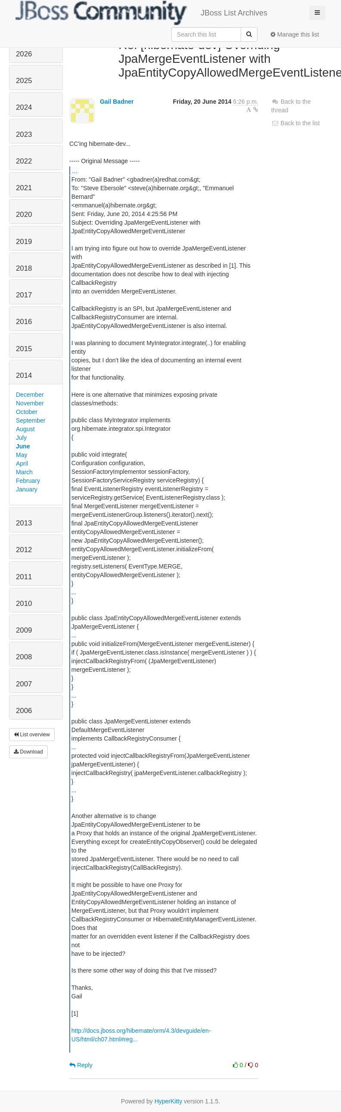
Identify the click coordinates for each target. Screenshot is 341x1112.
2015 (24, 349)
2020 (24, 214)
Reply (81, 1065)
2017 (24, 295)
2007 (24, 684)
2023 (24, 134)
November (30, 403)
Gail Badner (117, 101)
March (24, 472)
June (23, 446)
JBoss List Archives (141, 13)
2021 (24, 188)
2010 (24, 603)
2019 (24, 242)
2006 (24, 711)
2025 (24, 81)
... (75, 170)
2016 (24, 322)
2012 (24, 550)
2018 (24, 268)
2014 (24, 375)
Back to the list (295, 123)
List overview (32, 735)
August (25, 429)
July (21, 437)
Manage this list (294, 34)
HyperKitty (169, 1101)
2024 (24, 107)
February (28, 480)
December (30, 394)
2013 (24, 523)
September (30, 420)
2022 (24, 161)
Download (28, 752)
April (22, 463)
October (26, 411)
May (21, 454)
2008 (24, 657)
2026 (24, 54)
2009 (24, 630)
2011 (24, 577)
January (26, 489)
